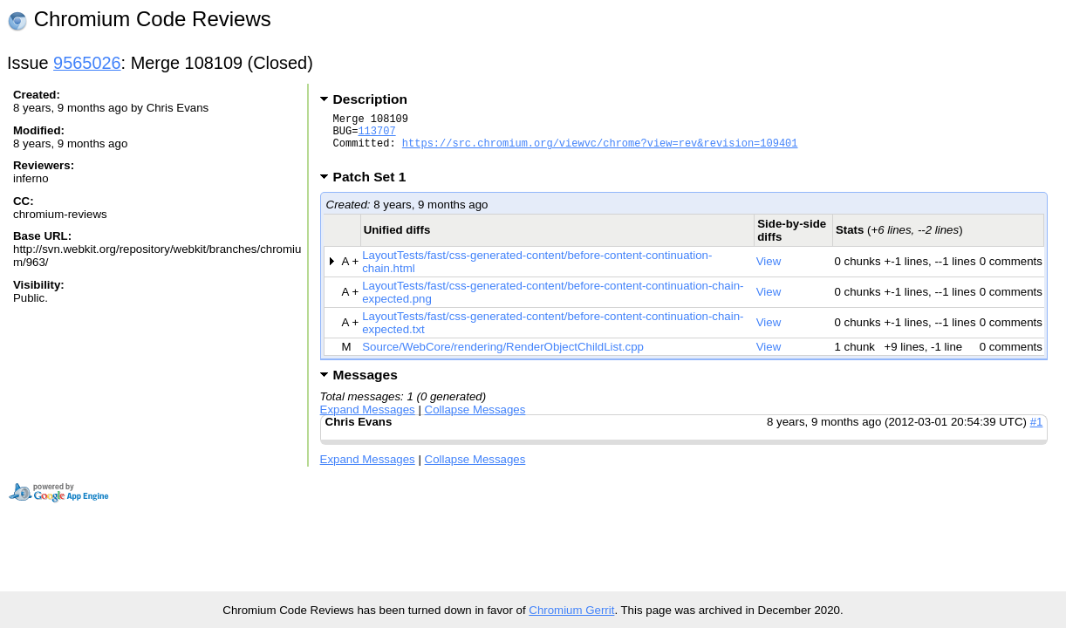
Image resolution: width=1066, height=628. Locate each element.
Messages (365, 385)
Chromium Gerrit (571, 610)
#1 (1036, 432)
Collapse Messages (475, 420)
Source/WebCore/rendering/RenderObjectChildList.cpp (503, 357)
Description (370, 99)
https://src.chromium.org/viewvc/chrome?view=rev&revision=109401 (600, 150)
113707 (376, 135)
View (769, 271)
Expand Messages (367, 420)
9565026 (87, 62)
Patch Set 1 (375, 187)
